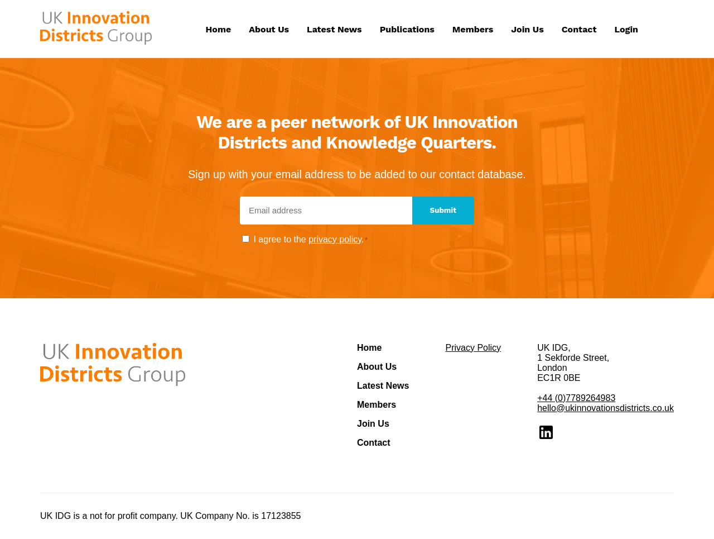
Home (218, 29)
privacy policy (334, 239)
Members (472, 29)
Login (626, 29)
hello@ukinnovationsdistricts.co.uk (605, 408)
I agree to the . (310, 239)
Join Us (527, 29)
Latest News (334, 29)
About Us (269, 29)
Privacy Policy (473, 347)
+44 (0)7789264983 (576, 398)
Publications (407, 29)
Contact (579, 29)
